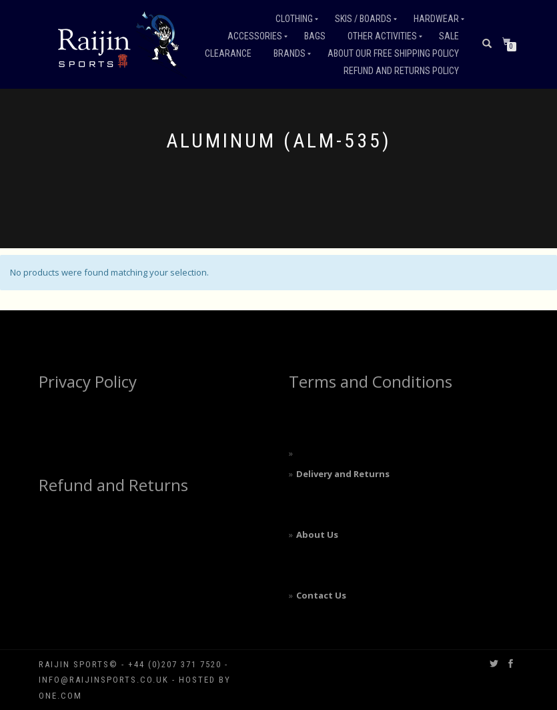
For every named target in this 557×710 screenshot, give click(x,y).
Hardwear (436, 18)
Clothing (294, 18)
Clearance (228, 53)
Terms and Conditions (370, 381)
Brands (289, 53)
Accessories (254, 36)
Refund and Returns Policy (401, 70)
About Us (317, 534)
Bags (315, 36)
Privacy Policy (88, 381)
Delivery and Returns (343, 474)
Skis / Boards (363, 18)
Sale (449, 36)
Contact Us (321, 595)
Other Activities (382, 36)
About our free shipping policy (393, 53)
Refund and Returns (113, 485)
